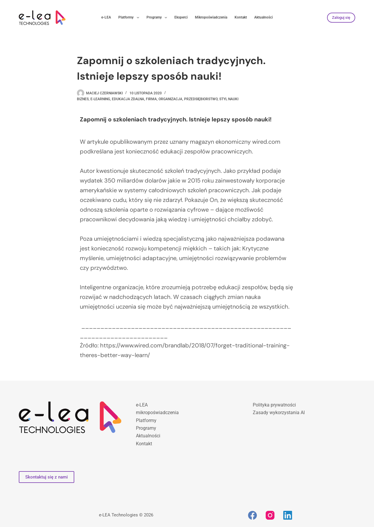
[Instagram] (270, 515)
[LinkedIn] (287, 515)
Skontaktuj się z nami (46, 477)
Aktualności (263, 17)
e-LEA (106, 17)
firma (151, 99)
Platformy (129, 17)
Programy (157, 17)
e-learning (100, 99)
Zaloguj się (341, 17)
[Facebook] (252, 515)
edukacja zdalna (128, 99)
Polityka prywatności (274, 405)
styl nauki (228, 99)
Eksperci (181, 17)
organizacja (170, 99)
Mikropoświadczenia (211, 17)
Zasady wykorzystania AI (279, 412)
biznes (83, 99)
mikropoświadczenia (157, 412)
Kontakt (241, 17)
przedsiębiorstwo (201, 99)
